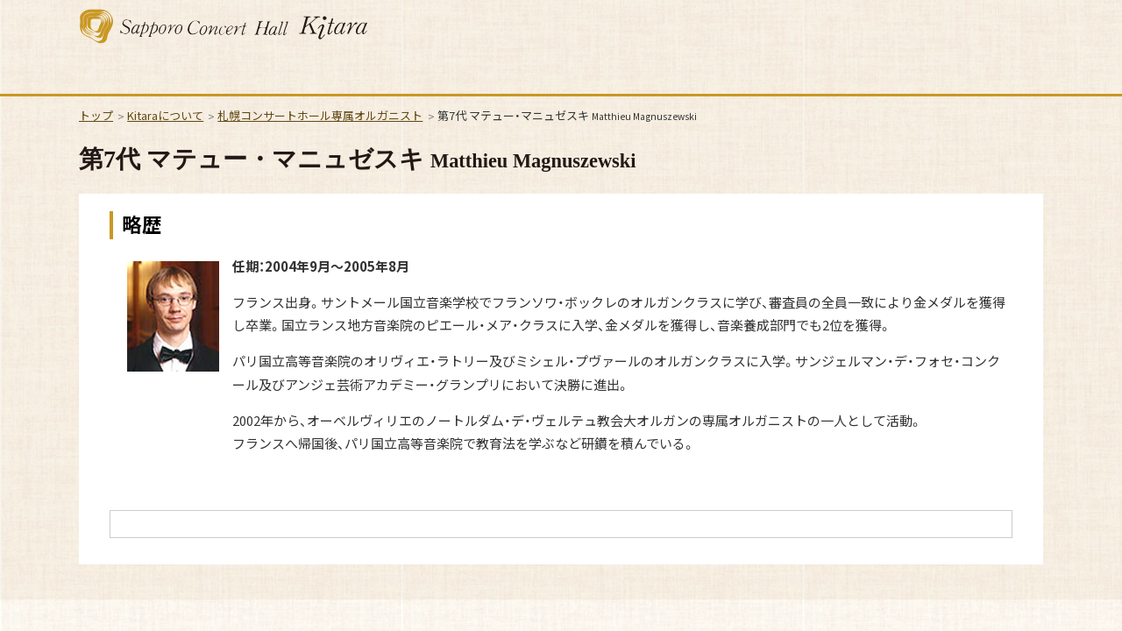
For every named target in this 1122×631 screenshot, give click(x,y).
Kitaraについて (165, 115)
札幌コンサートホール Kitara (223, 26)
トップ (96, 115)
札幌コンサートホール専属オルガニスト (320, 115)
